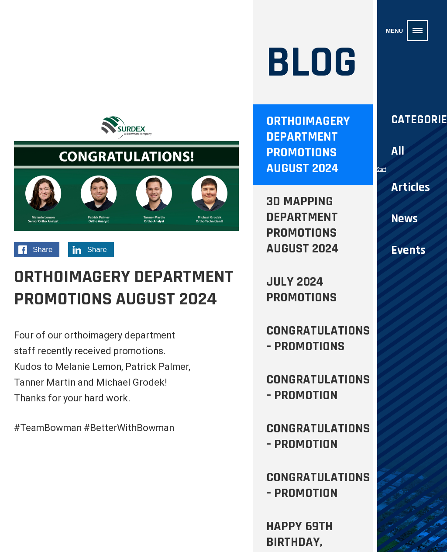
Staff (381, 169)
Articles (410, 187)
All (397, 151)
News (404, 219)
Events (408, 250)
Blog (311, 63)
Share (38, 251)
